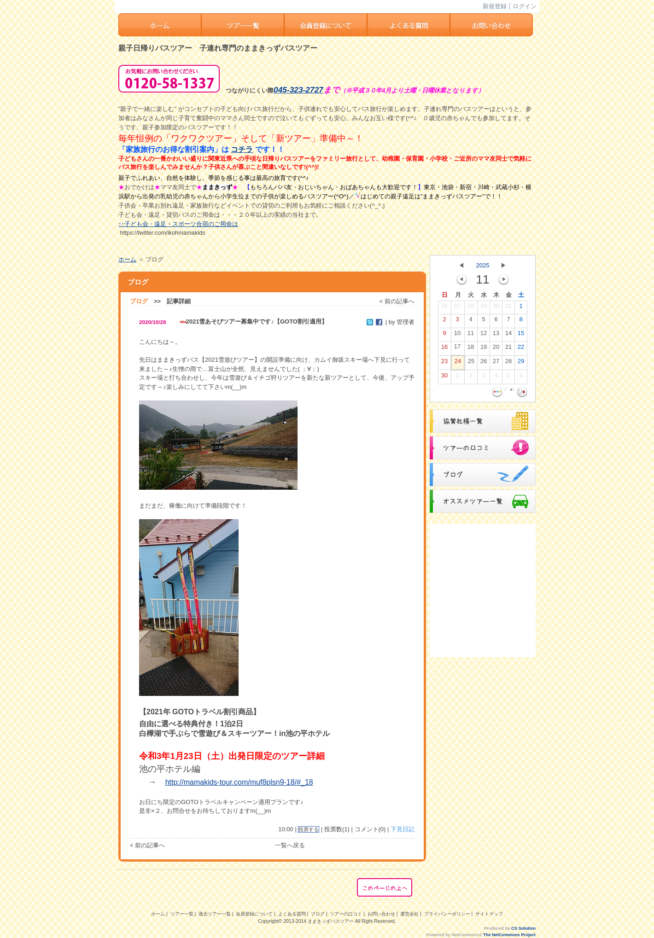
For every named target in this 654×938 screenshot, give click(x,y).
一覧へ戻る (290, 845)
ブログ (139, 301)
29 (483, 307)
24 (458, 363)
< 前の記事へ (397, 301)
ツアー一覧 (242, 24)
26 (444, 307)
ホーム (159, 24)
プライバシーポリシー (447, 913)
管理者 (406, 321)
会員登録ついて (325, 24)
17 (457, 348)
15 (521, 335)
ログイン (525, 6)
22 (521, 348)
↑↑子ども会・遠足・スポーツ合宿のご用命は (178, 223)
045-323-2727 (298, 89)
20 (496, 348)
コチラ (242, 149)
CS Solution (523, 928)
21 (508, 348)
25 (471, 363)
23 (444, 363)
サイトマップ (489, 913)
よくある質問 (408, 24)
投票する (308, 829)
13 (496, 335)
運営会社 (409, 913)
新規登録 (495, 6)
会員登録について (254, 913)
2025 (483, 265)
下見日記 (403, 829)
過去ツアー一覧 (215, 913)
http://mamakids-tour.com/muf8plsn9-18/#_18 (239, 782)
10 (457, 335)
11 (470, 335)
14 (508, 335)
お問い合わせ (491, 24)
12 (483, 335)
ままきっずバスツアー (331, 921)
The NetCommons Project (509, 934)
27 (457, 307)
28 (470, 307)
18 (470, 348)
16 (444, 348)
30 (496, 307)
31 (508, 307)
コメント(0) (370, 829)
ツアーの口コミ (346, 913)
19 (483, 348)
